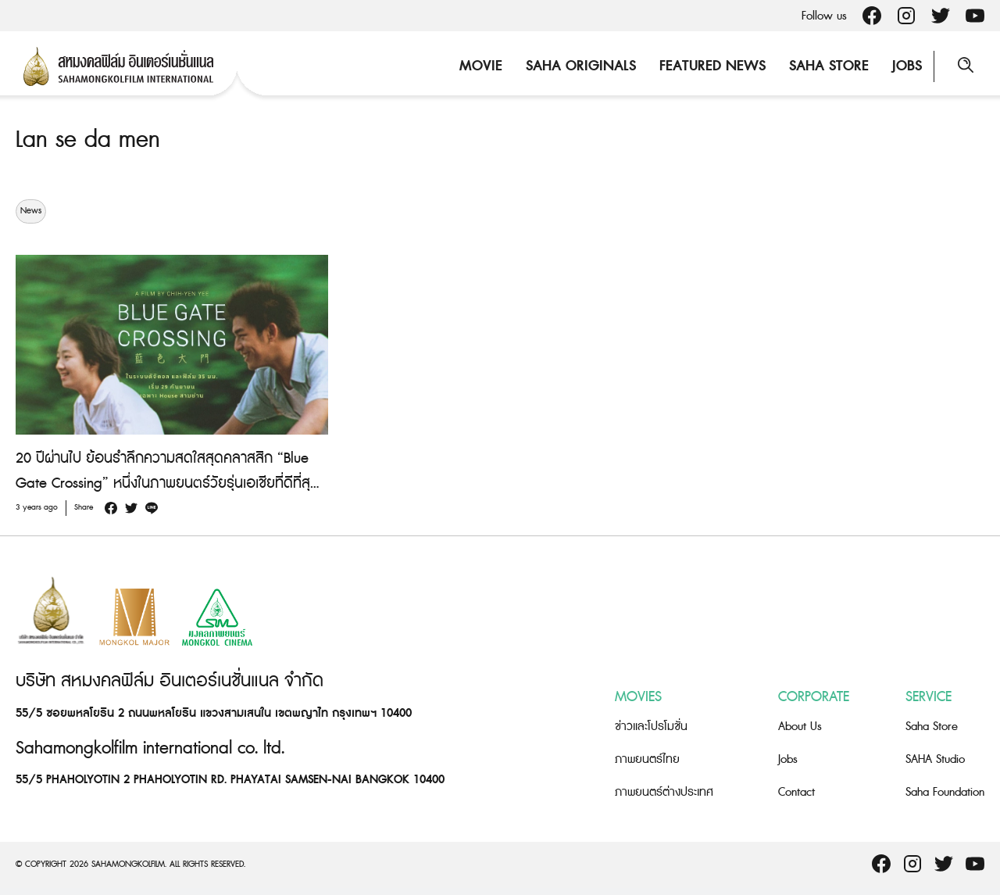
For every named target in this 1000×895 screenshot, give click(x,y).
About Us (800, 727)
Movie (480, 66)
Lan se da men (88, 140)
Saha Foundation (944, 792)
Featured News (712, 66)
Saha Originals (581, 66)
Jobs (907, 66)
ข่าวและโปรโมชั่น (651, 727)
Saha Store (829, 66)
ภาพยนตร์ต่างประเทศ (664, 792)
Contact (796, 792)
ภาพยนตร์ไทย (647, 759)
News (30, 211)
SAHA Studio (935, 759)
